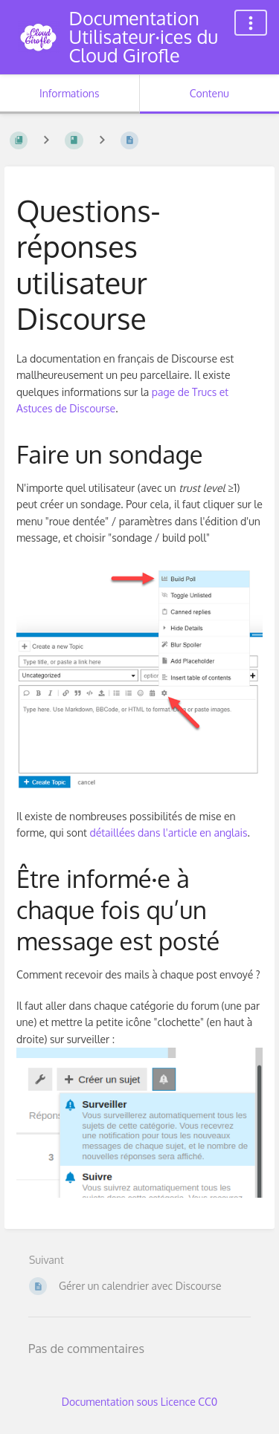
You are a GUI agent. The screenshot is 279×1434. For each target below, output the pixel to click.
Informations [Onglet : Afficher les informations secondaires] (69, 93)
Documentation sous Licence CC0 (140, 1401)
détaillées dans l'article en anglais (168, 832)
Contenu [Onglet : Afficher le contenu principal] (209, 93)
